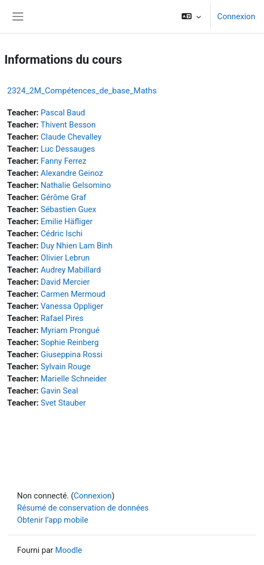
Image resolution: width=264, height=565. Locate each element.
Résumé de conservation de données (83, 508)
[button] (191, 16)
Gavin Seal (59, 391)
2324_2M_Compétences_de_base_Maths (81, 91)
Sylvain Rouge (66, 367)
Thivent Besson (68, 125)
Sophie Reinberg (70, 342)
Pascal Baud (63, 113)
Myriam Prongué (70, 330)
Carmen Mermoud (73, 294)
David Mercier (65, 282)
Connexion (236, 16)
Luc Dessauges (68, 149)
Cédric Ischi (61, 234)
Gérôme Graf (63, 197)
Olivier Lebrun (65, 258)
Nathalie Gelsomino (76, 185)
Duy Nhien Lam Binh (77, 246)
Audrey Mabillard (71, 270)
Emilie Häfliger (67, 221)
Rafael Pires (62, 318)
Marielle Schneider (74, 379)
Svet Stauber (63, 403)
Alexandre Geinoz (72, 173)
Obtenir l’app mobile (52, 520)
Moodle (68, 550)
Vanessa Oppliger (72, 306)
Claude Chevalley (71, 137)
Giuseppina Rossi (72, 354)
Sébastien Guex (68, 209)
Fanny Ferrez (63, 161)
